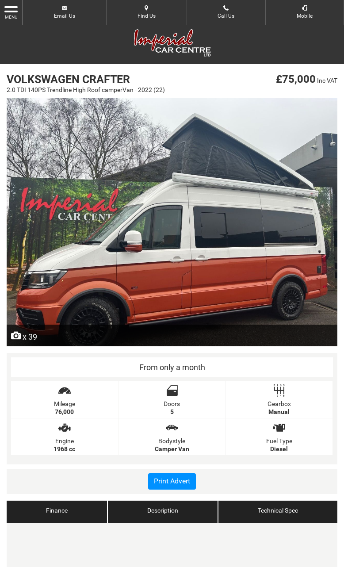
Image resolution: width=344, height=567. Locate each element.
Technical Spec (278, 510)
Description (162, 510)
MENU (11, 11)
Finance (57, 510)
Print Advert (172, 481)
